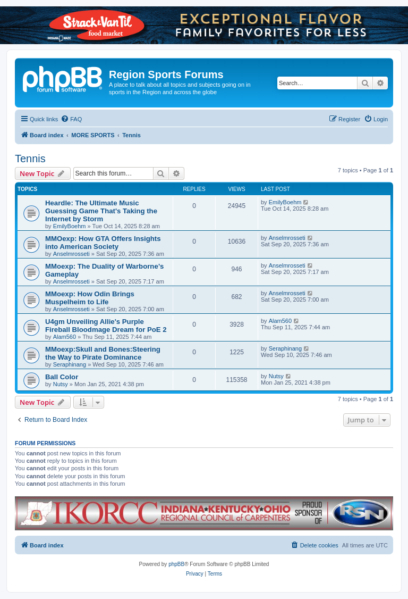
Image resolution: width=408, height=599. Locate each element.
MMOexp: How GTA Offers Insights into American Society (103, 243)
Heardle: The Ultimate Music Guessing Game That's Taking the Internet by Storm (101, 211)
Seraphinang (69, 364)
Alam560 (64, 337)
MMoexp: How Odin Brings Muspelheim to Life (89, 298)
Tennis (30, 158)
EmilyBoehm (69, 226)
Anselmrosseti (71, 254)
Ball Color (61, 377)
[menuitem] (71, 119)
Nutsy (60, 384)
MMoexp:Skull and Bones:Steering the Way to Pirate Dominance (102, 353)
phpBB (176, 564)
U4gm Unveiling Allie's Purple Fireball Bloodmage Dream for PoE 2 (106, 326)
